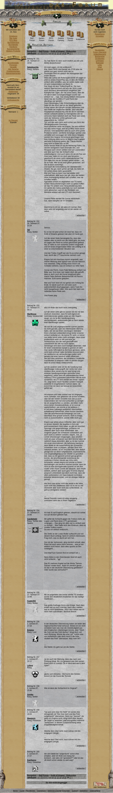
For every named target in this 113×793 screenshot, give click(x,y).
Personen (13, 65)
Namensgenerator (13, 73)
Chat (100, 67)
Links (100, 65)
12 (58, 53)
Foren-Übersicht (99, 52)
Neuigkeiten (99, 50)
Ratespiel (100, 63)
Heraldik (13, 67)
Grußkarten (99, 59)
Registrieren (100, 34)
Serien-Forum (42, 38)
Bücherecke (99, 56)
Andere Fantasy (61, 38)
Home (53, 12)
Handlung (13, 47)
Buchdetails (13, 45)
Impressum (41, 791)
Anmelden (100, 36)
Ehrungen (66, 791)
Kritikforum (80, 38)
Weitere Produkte (13, 51)
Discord (100, 69)
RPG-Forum (51, 38)
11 (55, 53)
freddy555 (31, 601)
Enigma (30, 630)
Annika (30, 695)
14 (63, 53)
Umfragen (100, 61)
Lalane (30, 665)
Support (75, 791)
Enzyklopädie (13, 63)
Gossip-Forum (70, 38)
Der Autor (13, 38)
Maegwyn (31, 718)
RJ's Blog (13, 40)
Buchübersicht (13, 42)
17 (70, 53)
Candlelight (32, 519)
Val (28, 230)
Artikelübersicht (100, 54)
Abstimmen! (13, 92)
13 (60, 53)
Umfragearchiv (13, 100)
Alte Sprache (13, 69)
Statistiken (83, 791)
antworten (81, 215)
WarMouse (31, 314)
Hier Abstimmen (100, 786)
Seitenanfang (94, 791)
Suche (59, 12)
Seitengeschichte (54, 791)
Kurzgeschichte (13, 49)
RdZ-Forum (32, 38)
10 (53, 53)
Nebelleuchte (33, 67)
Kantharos (31, 760)
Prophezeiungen (13, 71)
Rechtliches (30, 791)
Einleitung (13, 36)
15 (65, 53)
